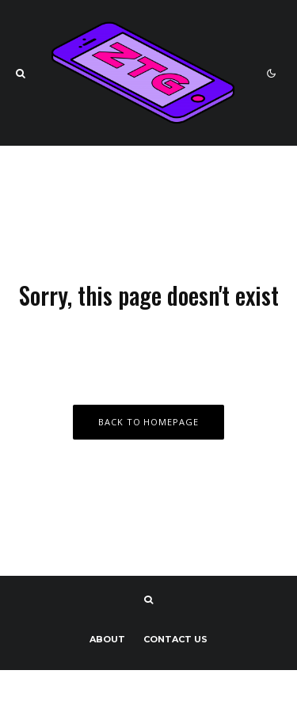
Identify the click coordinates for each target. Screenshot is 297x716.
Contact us (175, 639)
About (107, 639)
